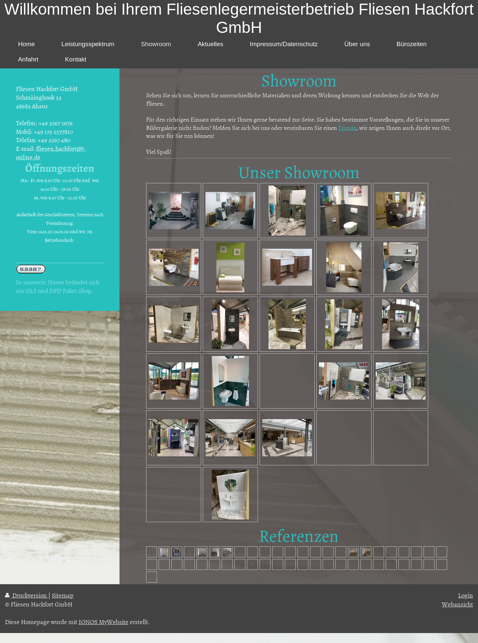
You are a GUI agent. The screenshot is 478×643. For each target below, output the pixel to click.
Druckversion (26, 595)
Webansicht (457, 604)
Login (465, 595)
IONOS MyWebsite (103, 621)
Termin (347, 127)
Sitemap (62, 595)
